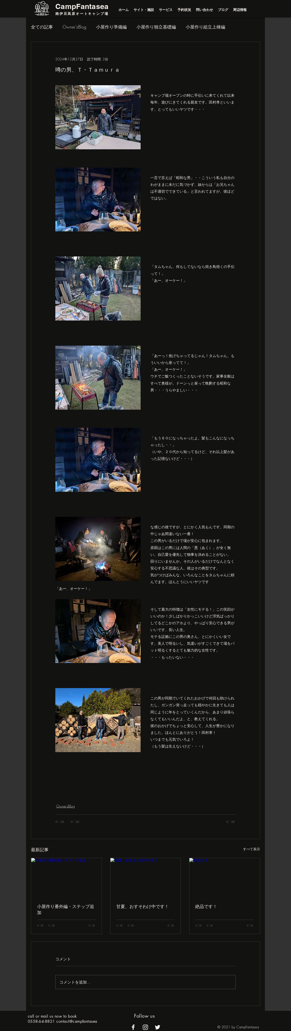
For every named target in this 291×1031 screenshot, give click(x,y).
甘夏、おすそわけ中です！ (142, 906)
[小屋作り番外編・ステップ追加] (66, 878)
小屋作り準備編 (111, 27)
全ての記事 (42, 27)
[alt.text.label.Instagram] (145, 1027)
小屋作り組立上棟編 (205, 27)
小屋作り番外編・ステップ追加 (65, 909)
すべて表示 (251, 849)
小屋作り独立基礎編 (156, 27)
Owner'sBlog (74, 27)
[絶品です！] (224, 878)
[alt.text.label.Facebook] (133, 1027)
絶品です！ (206, 906)
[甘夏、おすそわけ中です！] (145, 878)
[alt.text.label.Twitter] (157, 1027)
